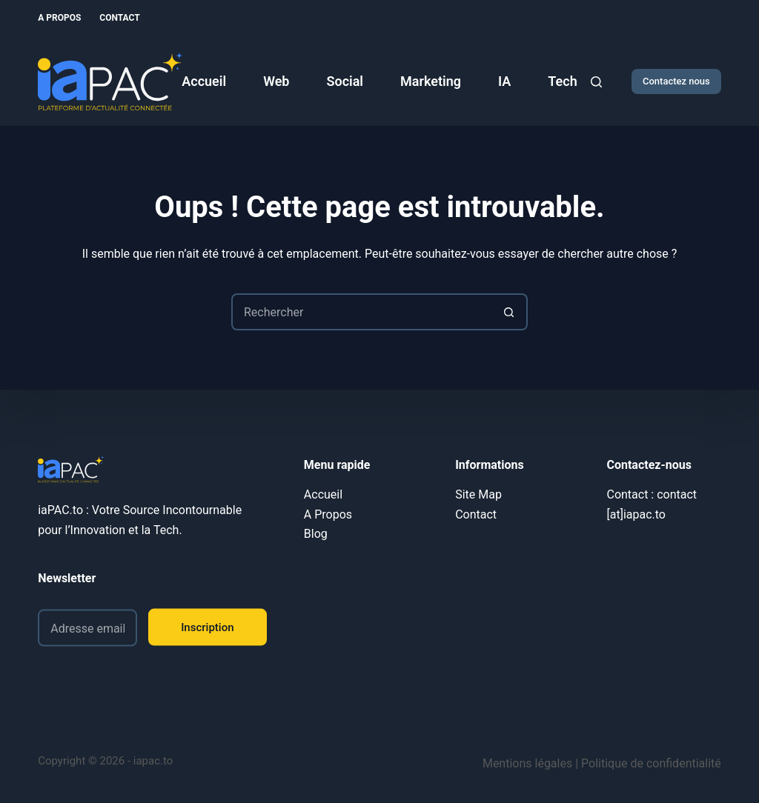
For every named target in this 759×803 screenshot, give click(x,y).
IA (504, 81)
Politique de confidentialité (651, 763)
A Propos (59, 18)
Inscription (207, 626)
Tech (562, 81)
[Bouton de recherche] (509, 311)
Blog (316, 534)
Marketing (430, 81)
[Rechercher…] (361, 311)
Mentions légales (527, 763)
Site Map (478, 494)
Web (276, 81)
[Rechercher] (596, 81)
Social (344, 81)
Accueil (204, 81)
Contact (119, 18)
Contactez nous (676, 81)
